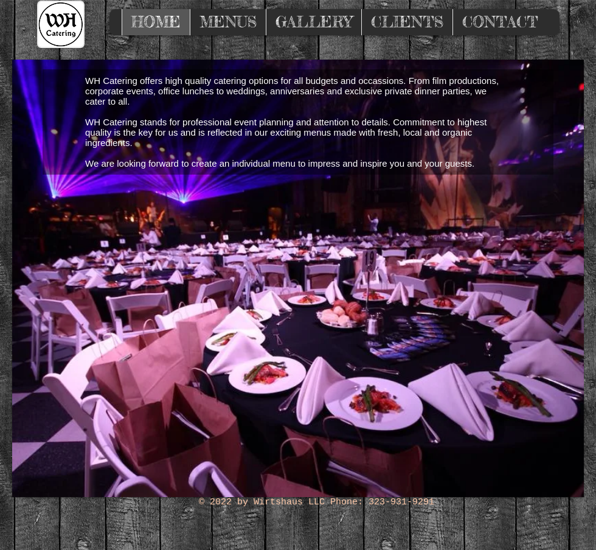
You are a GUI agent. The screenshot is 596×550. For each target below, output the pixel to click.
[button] (298, 278)
